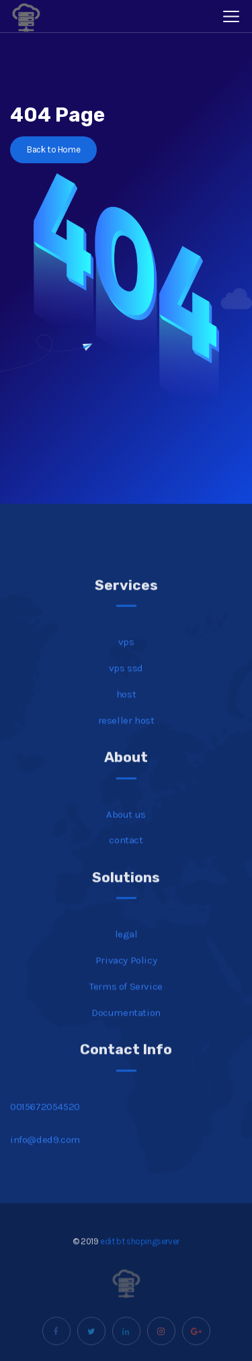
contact (125, 851)
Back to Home (53, 149)
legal (126, 945)
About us (126, 825)
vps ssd (126, 678)
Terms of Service (126, 997)
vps (126, 653)
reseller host (126, 731)
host (126, 705)
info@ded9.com (45, 1151)
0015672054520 (45, 1117)
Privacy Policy (126, 971)
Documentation (126, 1023)
